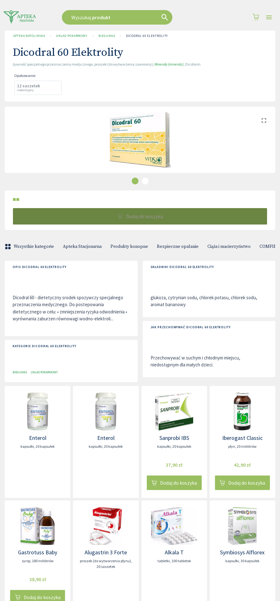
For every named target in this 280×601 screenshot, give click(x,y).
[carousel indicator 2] (145, 181)
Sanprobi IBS (174, 437)
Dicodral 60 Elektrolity (146, 36)
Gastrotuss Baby (37, 552)
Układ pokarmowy (71, 36)
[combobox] (129, 17)
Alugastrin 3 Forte (106, 552)
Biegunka (106, 36)
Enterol (37, 437)
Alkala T (174, 552)
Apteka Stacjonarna (82, 247)
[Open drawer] (269, 17)
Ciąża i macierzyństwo (229, 247)
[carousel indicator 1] (135, 181)
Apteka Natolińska (29, 36)
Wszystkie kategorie (30, 247)
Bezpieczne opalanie (177, 247)
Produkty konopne (129, 247)
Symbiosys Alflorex (242, 552)
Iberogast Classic (242, 437)
